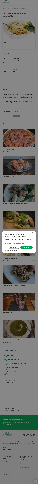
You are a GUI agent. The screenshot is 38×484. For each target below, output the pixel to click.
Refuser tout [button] (13, 247)
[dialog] (19, 242)
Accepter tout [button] (26, 247)
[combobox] (32, 232)
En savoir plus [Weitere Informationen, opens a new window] (18, 241)
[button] (19, 243)
